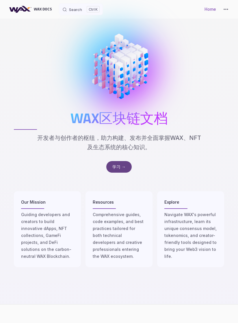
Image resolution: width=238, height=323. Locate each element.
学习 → (119, 166)
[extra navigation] (226, 9)
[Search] (81, 9)
